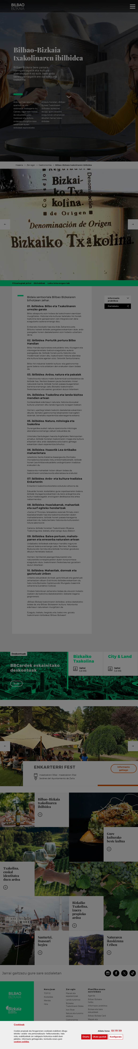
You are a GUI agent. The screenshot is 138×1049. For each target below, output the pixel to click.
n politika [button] (21, 1041)
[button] (112, 1030)
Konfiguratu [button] (116, 1036)
